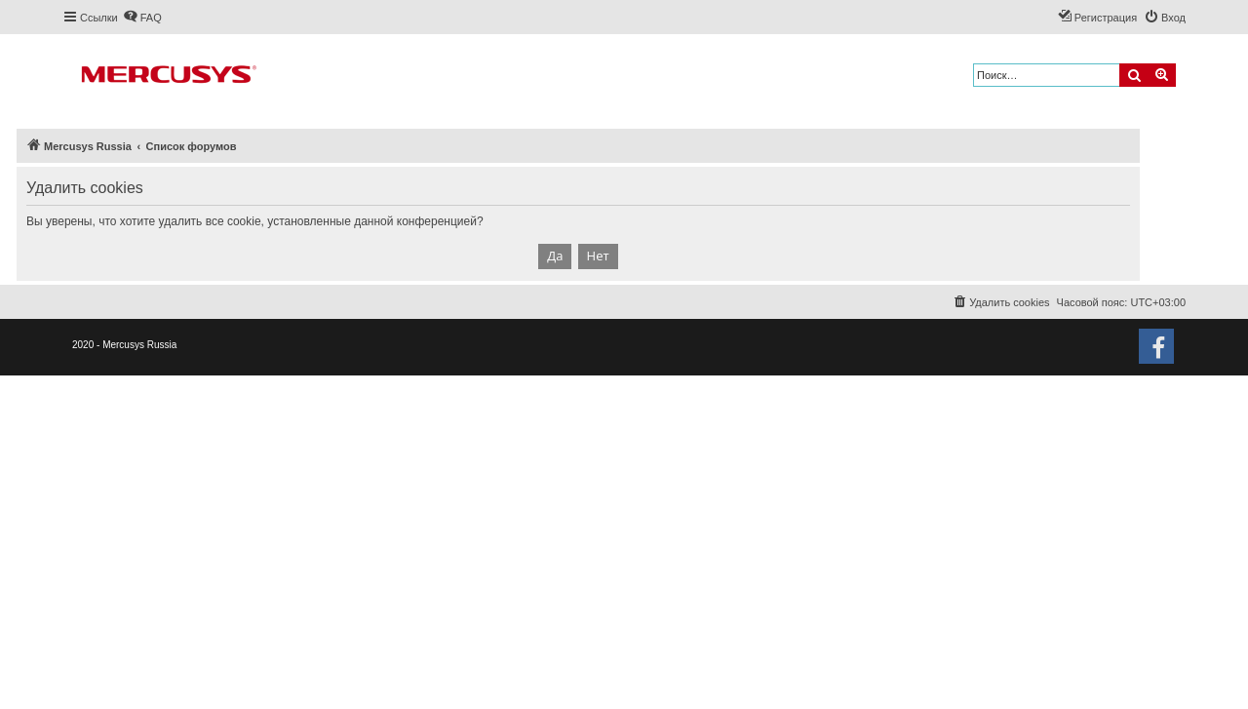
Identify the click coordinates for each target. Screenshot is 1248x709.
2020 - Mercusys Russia (124, 344)
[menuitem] (142, 17)
